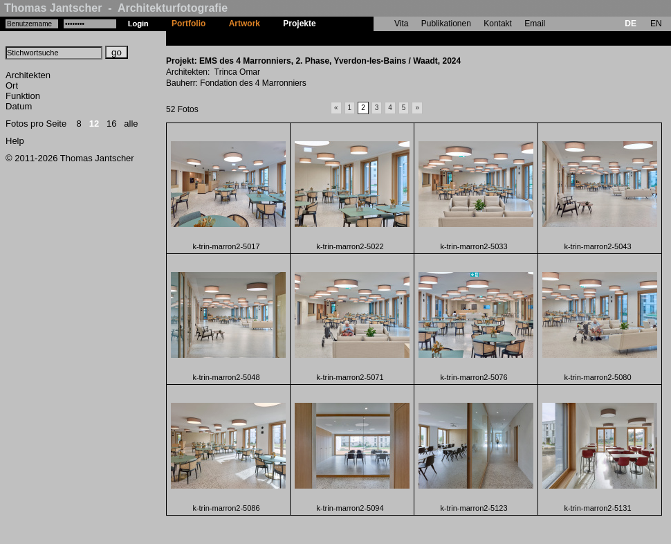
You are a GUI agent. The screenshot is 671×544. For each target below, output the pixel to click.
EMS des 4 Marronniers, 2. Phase (392, 38)
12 (94, 123)
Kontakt (498, 23)
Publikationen (446, 23)
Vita (401, 23)
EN (656, 23)
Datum (19, 106)
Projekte (299, 23)
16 (111, 123)
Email (534, 23)
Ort (12, 85)
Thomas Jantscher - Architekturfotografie (116, 8)
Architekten (28, 75)
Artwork (244, 23)
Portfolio (188, 23)
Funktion (23, 96)
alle (131, 123)
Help (15, 141)
